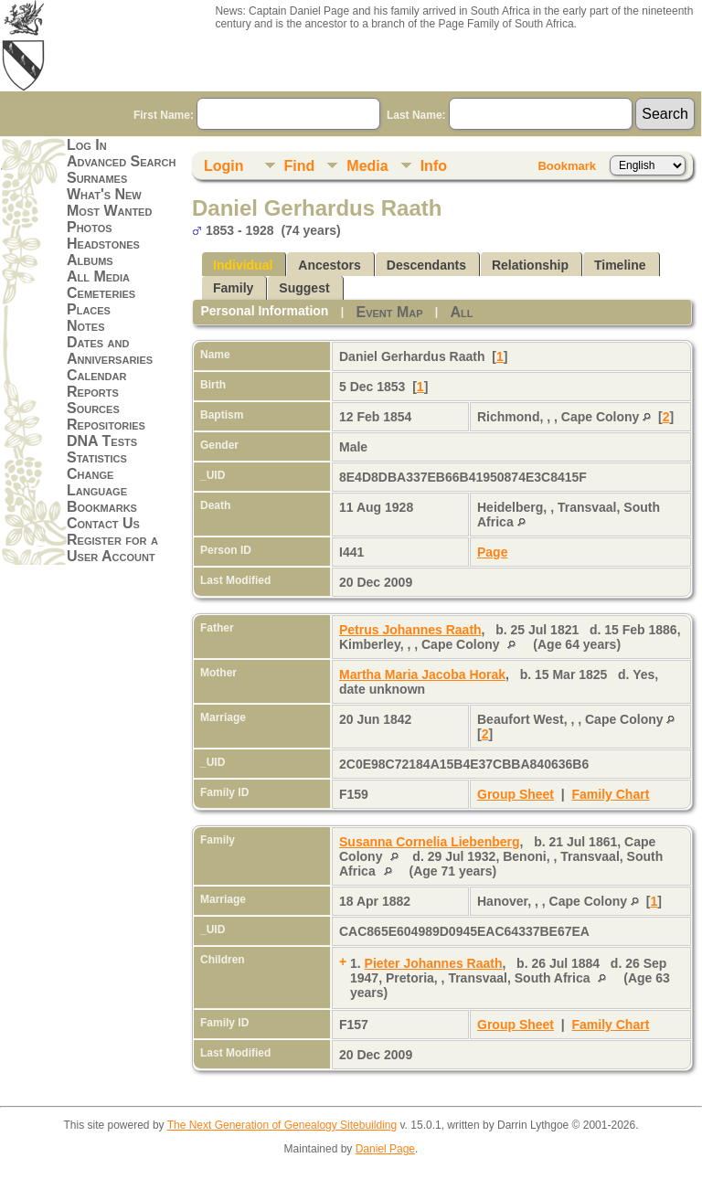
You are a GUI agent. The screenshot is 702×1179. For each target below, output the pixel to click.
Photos (89, 227)
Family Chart (611, 794)
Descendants (426, 265)
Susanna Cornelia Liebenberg (429, 841)
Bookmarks (102, 507)
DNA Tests (102, 441)
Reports (93, 391)
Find (299, 166)
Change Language (97, 482)
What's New (104, 194)
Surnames (97, 178)
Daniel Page (385, 1148)
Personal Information (264, 310)
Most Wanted (109, 210)
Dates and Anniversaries (110, 350)
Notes (86, 326)
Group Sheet (515, 794)
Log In (87, 145)
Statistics (97, 457)
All (462, 312)
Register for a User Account (112, 548)
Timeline (620, 265)
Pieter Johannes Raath (434, 963)
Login (224, 166)
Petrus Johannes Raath (410, 629)
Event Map (389, 312)
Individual (242, 265)
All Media (98, 276)
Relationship (530, 265)
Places (89, 309)
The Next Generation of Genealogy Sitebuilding (282, 1125)
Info (433, 166)
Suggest (304, 288)
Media (367, 166)
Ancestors (329, 265)
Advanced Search (121, 161)
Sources (93, 408)
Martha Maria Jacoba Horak (422, 674)
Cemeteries (101, 293)
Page (492, 552)
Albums (90, 260)
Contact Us (103, 523)
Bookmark (566, 166)
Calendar (96, 375)
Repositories (106, 424)
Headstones (103, 243)
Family (233, 288)
